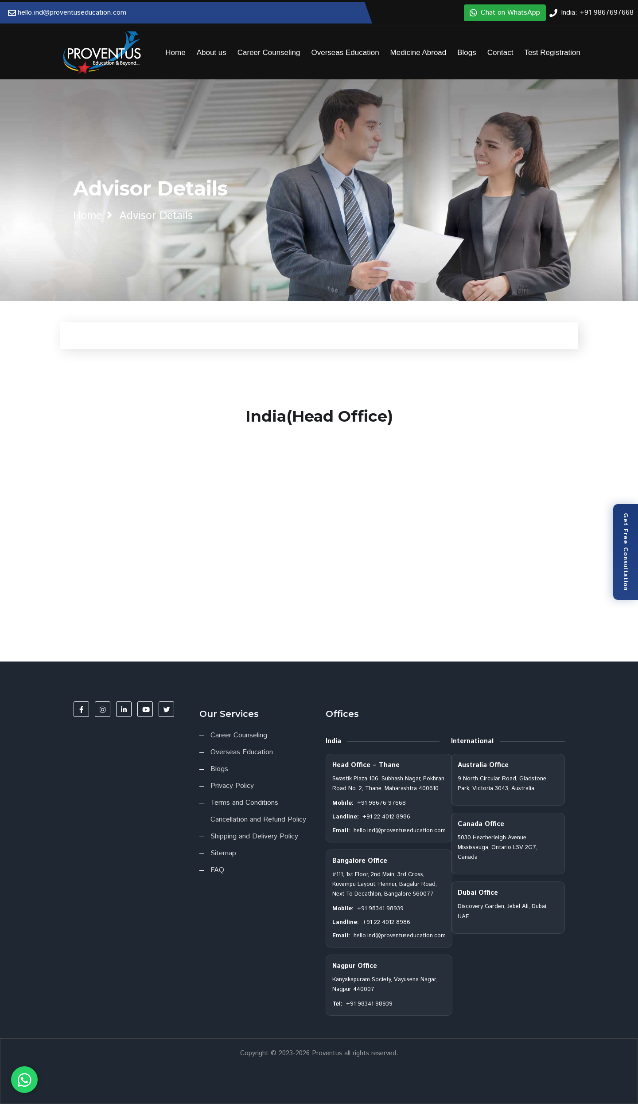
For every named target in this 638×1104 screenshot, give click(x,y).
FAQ (217, 870)
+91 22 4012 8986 (386, 817)
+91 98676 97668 (381, 803)
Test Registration (552, 52)
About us (211, 52)
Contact (500, 52)
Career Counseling (268, 52)
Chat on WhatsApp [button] (505, 13)
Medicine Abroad (418, 52)
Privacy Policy (232, 786)
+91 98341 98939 (380, 908)
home (87, 216)
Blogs (466, 52)
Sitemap (223, 853)
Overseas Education (345, 52)
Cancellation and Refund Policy (258, 819)
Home (175, 52)
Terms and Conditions (244, 803)
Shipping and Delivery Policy (254, 836)
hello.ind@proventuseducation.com (400, 830)
